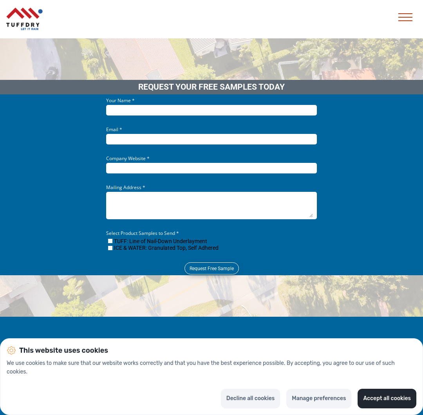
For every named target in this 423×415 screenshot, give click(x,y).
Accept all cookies (387, 398)
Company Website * (128, 158)
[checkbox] (110, 241)
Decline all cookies (250, 398)
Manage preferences (319, 398)
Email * (114, 129)
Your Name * (120, 100)
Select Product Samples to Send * (142, 233)
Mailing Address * (125, 187)
